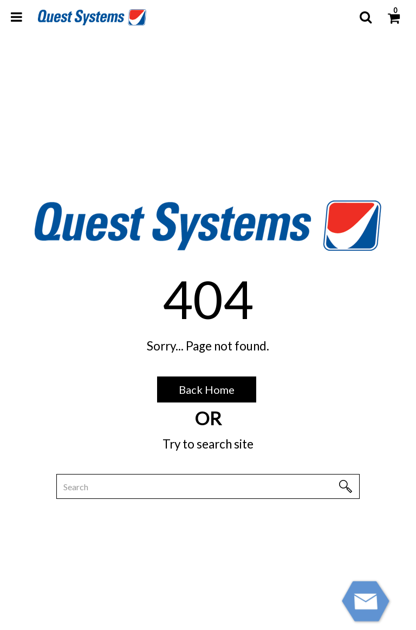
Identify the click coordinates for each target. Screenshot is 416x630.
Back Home (207, 389)
